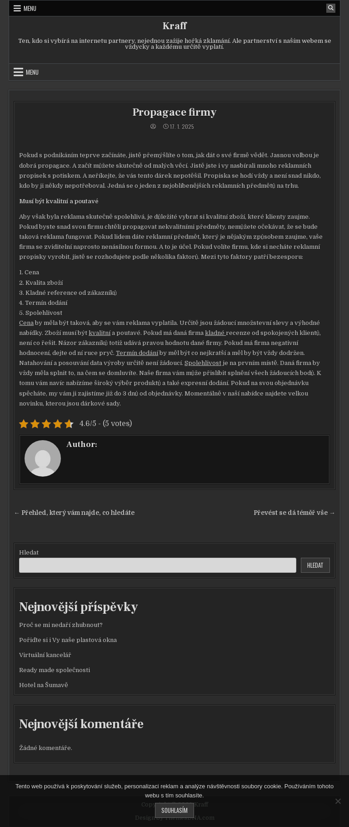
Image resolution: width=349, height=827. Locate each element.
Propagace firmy (174, 112)
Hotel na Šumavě (43, 685)
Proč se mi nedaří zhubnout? (61, 625)
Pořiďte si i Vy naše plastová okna (68, 640)
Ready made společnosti (54, 670)
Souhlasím (174, 810)
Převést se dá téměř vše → (294, 512)
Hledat (29, 552)
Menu (30, 8)
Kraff (174, 26)
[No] (337, 801)
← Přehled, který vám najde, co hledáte (74, 512)
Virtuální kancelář (45, 655)
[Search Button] (330, 8)
